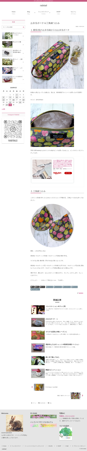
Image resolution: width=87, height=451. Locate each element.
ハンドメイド (58, 286)
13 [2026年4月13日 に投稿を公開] (3, 100)
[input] (13, 27)
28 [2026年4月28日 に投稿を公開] (7, 105)
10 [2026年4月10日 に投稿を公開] (17, 97)
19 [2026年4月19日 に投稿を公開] (23, 100)
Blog (37, 286)
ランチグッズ (66, 286)
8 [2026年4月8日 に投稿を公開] (10, 97)
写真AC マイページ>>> (67, 416)
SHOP (59, 446)
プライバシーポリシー (78, 446)
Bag (32, 286)
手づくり (74, 286)
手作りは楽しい (35, 289)
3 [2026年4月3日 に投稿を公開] (16, 94)
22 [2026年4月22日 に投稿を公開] (10, 102)
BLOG (50, 446)
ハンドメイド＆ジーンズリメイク (34, 446)
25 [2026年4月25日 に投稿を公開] (20, 102)
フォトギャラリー (15, 446)
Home (4, 446)
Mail (66, 446)
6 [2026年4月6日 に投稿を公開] (3, 97)
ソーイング (49, 286)
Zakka (42, 286)
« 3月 (3, 109)
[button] (23, 27)
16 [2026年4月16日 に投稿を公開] (13, 100)
